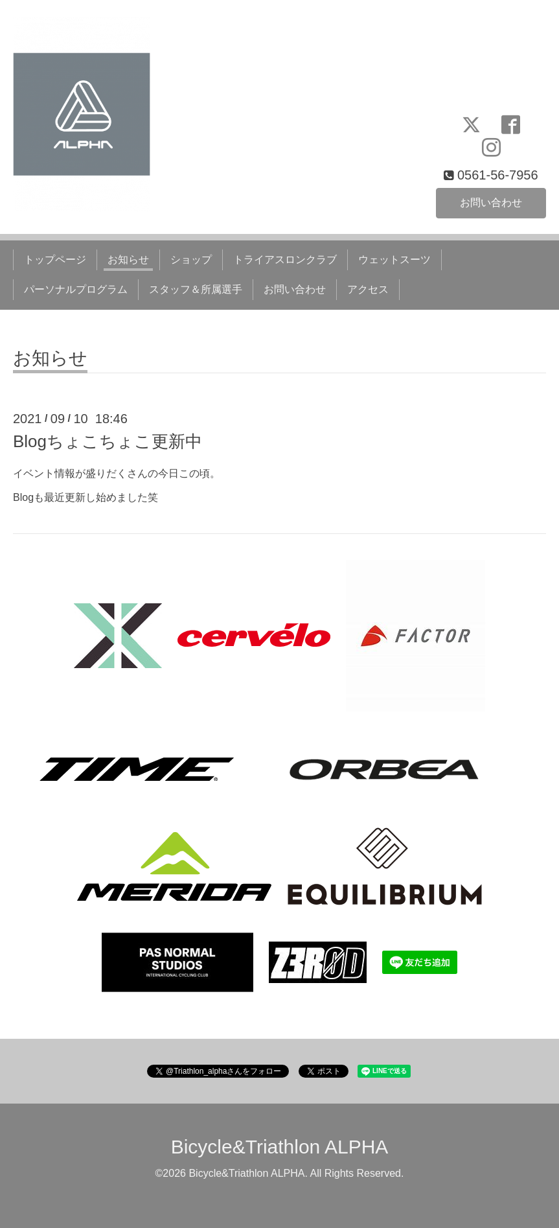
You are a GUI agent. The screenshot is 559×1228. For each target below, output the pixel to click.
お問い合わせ (491, 202)
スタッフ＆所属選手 (195, 289)
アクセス (368, 289)
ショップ (191, 259)
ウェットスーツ (394, 259)
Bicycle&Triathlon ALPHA (280, 1146)
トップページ (55, 259)
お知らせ (128, 259)
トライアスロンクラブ (285, 259)
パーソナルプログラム (76, 289)
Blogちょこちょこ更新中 (107, 441)
